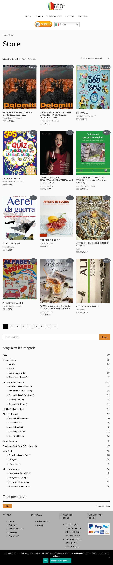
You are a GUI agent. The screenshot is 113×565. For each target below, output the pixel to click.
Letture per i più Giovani (13, 382)
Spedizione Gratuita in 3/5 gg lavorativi (20, 446)
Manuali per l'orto (16, 427)
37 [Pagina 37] (42, 326)
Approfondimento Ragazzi (20, 386)
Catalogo (39, 16)
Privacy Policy (43, 521)
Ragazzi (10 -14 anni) (18, 404)
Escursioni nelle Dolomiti (19, 473)
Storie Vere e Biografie (18, 377)
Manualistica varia (17, 431)
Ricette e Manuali (10, 414)
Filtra (7, 506)
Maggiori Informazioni (60, 561)
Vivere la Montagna (11, 469)
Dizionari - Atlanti (16, 399)
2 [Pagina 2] (11, 326)
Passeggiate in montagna (20, 486)
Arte (5, 355)
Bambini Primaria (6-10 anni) (21, 395)
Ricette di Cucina (16, 436)
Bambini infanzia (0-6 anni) (20, 390)
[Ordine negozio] (94, 58)
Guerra (12, 364)
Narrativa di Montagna (19, 482)
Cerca (104, 337)
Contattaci (83, 16)
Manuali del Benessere (18, 418)
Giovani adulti (15, 464)
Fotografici (13, 459)
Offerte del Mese (54, 16)
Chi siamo (69, 16)
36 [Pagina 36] (36, 326)
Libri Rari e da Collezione (13, 409)
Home (28, 16)
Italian (60, 24)
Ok (45, 561)
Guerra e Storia (9, 360)
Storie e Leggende (17, 373)
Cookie (40, 525)
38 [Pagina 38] (48, 326)
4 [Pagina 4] (23, 326)
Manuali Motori (15, 422)
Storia (11, 368)
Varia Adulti (8, 451)
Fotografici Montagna (18, 477)
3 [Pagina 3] (17, 326)
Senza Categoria (10, 441)
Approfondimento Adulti (19, 455)
